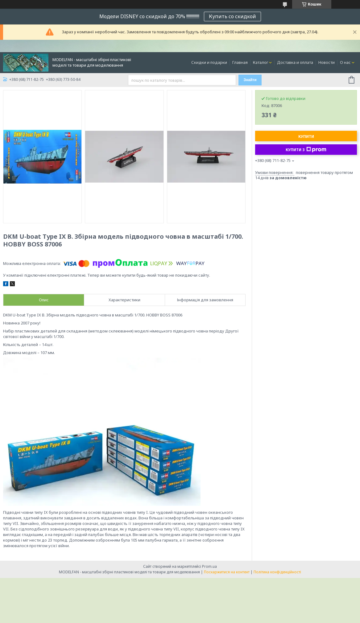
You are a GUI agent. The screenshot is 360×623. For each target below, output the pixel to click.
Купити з (306, 149)
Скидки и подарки (209, 62)
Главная (240, 62)
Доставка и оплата (295, 62)
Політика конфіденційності (277, 572)
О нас (345, 62)
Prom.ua (209, 566)
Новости (326, 62)
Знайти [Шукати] (249, 80)
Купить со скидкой (232, 16)
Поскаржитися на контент (227, 572)
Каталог (260, 62)
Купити (306, 136)
